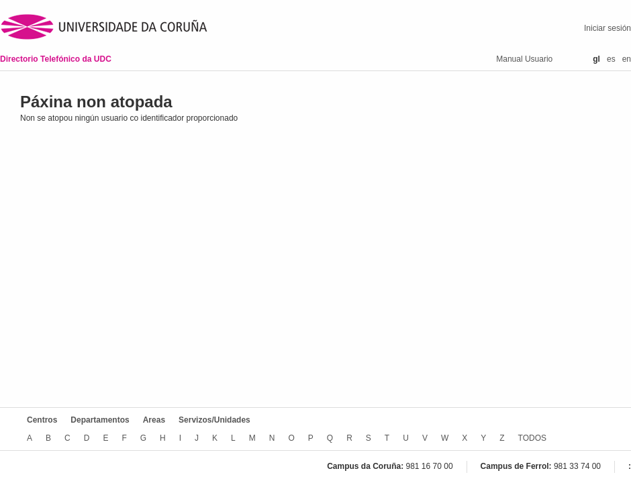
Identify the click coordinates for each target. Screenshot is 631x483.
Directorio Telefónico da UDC (55, 59)
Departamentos (99, 420)
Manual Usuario (524, 59)
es (611, 59)
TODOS (532, 438)
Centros (42, 420)
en (626, 59)
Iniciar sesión (607, 28)
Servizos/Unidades (214, 420)
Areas (154, 420)
